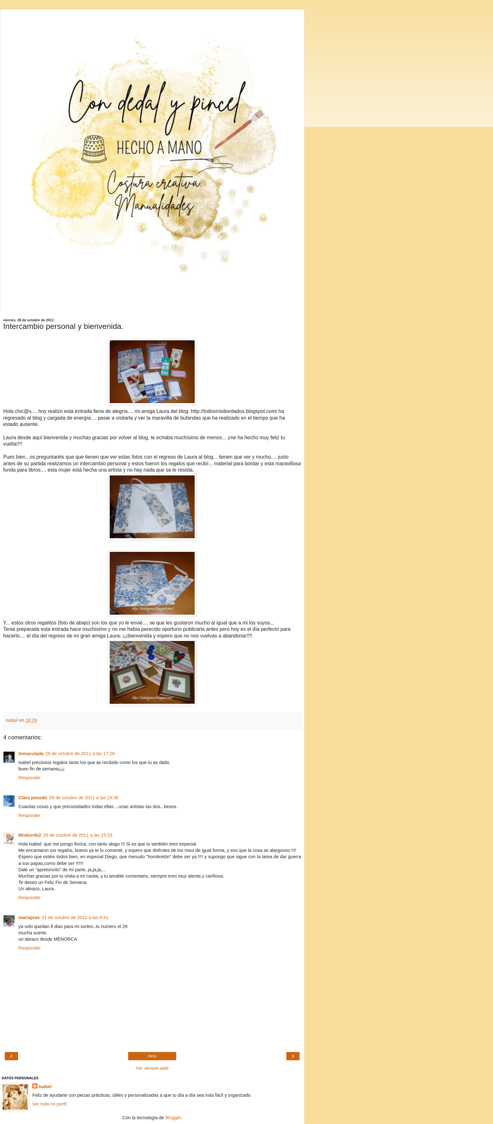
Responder (29, 777)
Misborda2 (29, 835)
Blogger (173, 1117)
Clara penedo (32, 797)
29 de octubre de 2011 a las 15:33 (77, 835)
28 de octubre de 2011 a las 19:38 (83, 797)
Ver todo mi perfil (49, 1104)
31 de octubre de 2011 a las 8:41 (75, 917)
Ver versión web (152, 1068)
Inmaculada (30, 753)
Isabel (45, 1086)
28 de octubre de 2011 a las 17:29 (79, 753)
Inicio (152, 1056)
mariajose (29, 917)
